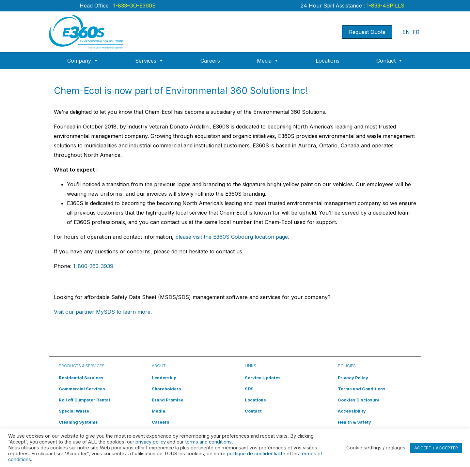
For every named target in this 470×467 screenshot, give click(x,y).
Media (268, 61)
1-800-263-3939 (93, 266)
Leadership (164, 377)
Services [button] (149, 61)
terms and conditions (208, 442)
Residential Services (81, 377)
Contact (389, 61)
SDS (249, 388)
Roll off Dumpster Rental (84, 400)
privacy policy (150, 442)
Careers (210, 60)
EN (406, 32)
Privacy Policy (353, 377)
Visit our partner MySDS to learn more (102, 312)
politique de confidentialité (256, 454)
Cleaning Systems (78, 422)
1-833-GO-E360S (134, 5)
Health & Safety (354, 422)
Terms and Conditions (361, 388)
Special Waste (74, 411)
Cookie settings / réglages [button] (375, 448)
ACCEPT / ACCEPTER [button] (436, 447)
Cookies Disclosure (359, 400)
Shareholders (166, 388)
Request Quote (367, 32)
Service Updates (263, 377)
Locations (327, 60)
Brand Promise (167, 400)
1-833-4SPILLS (384, 5)
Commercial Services (82, 388)
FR (416, 32)
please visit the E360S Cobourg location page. (232, 237)
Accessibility (352, 411)
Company (82, 61)
